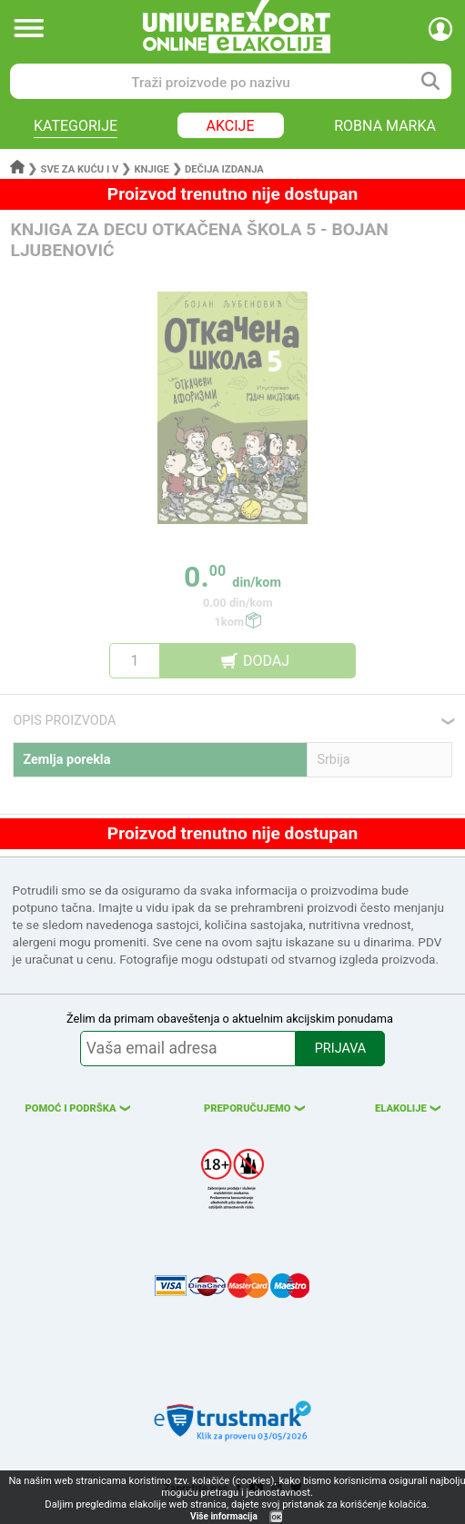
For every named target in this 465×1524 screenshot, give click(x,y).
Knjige (151, 169)
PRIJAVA (340, 1048)
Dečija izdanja (224, 169)
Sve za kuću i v (80, 169)
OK (276, 1517)
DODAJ (266, 660)
